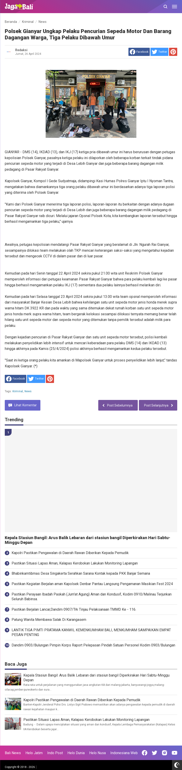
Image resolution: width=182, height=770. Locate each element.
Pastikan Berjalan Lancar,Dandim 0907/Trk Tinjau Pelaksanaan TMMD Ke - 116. (74, 609)
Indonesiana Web (124, 753)
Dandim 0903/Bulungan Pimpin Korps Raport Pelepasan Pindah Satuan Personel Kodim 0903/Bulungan (93, 645)
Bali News (13, 753)
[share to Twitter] (159, 52)
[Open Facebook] (144, 753)
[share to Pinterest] (173, 52)
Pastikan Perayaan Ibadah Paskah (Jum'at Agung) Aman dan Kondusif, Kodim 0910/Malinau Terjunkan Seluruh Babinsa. (92, 596)
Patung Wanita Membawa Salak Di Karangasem (49, 619)
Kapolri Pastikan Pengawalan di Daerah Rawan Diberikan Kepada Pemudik (70, 553)
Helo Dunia (76, 753)
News (28, 391)
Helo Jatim (34, 753)
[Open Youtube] (174, 753)
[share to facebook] (139, 52)
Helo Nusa (97, 753)
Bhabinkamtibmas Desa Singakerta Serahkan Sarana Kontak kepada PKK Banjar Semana (81, 573)
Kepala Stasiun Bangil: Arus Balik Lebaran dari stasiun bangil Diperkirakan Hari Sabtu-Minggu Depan (87, 540)
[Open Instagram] (164, 753)
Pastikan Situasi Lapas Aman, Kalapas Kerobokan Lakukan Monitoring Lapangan (75, 563)
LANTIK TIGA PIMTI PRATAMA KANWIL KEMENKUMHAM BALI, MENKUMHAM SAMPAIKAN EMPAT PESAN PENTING (91, 632)
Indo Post (55, 753)
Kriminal (17, 391)
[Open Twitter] (154, 753)
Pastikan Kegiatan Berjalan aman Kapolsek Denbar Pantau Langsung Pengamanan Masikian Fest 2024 (92, 584)
